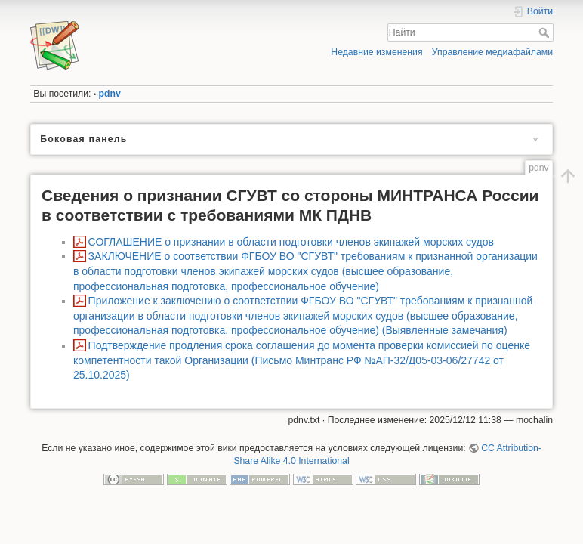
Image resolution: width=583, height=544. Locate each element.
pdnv (110, 93)
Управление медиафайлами (492, 52)
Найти (545, 32)
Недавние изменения (376, 52)
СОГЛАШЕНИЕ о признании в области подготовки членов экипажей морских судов (291, 242)
